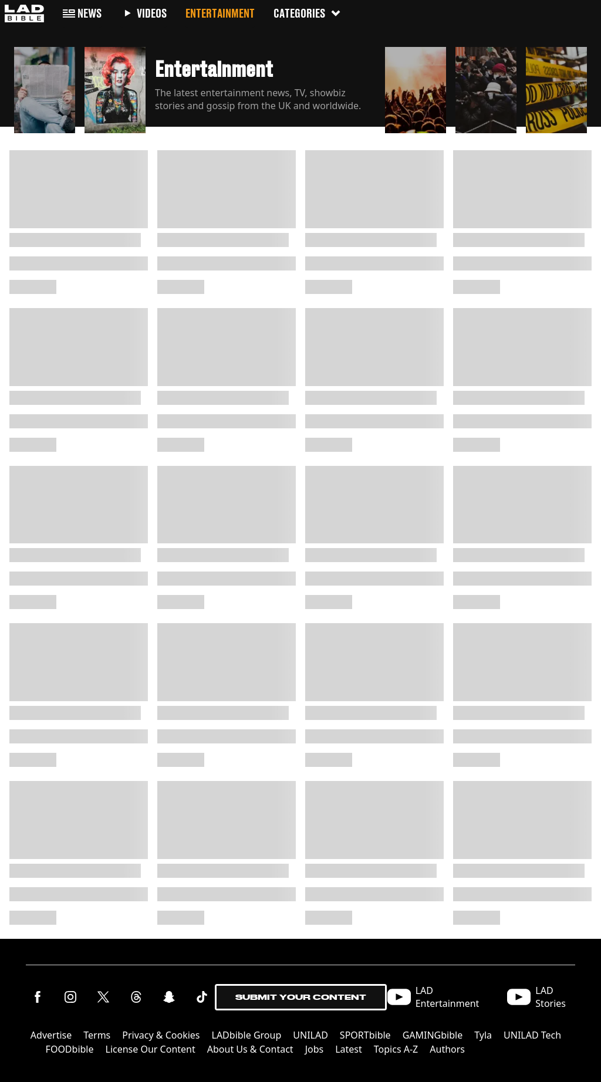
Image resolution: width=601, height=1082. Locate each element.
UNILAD (310, 1035)
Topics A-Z (396, 1049)
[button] (44, 87)
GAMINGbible (433, 1035)
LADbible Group (247, 1035)
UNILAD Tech (532, 1035)
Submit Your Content (300, 997)
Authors (447, 1049)
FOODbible (70, 1049)
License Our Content (150, 1049)
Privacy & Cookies (161, 1035)
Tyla (483, 1035)
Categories (308, 13)
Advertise (51, 1035)
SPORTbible (365, 1035)
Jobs (314, 1049)
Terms (96, 1035)
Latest (348, 1049)
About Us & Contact (250, 1049)
